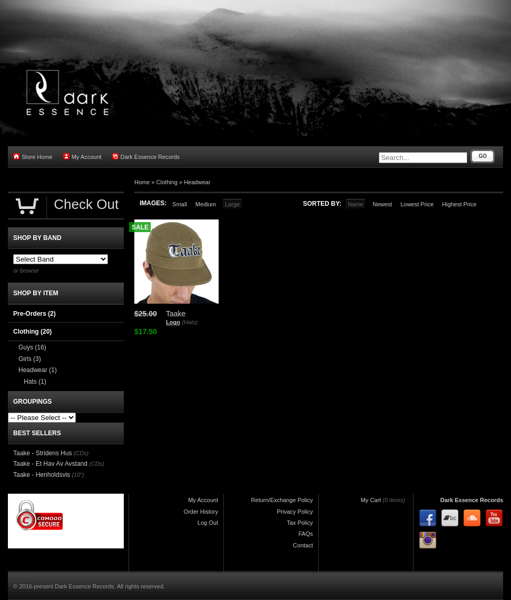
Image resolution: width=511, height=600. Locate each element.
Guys (32, 347)
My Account (82, 156)
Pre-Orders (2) (34, 313)
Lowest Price (417, 204)
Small (179, 204)
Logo (173, 322)
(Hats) (190, 322)
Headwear (197, 182)
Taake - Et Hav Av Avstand (50, 463)
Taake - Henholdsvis (41, 474)
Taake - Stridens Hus (42, 453)
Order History (201, 511)
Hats (35, 381)
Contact (303, 545)
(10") (78, 475)
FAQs (305, 534)
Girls (29, 359)
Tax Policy (300, 522)
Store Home (33, 156)
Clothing (167, 182)
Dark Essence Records (146, 156)
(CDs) (81, 453)
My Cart (371, 500)
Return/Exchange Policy (282, 500)
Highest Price (459, 204)
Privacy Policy (295, 511)
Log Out (208, 522)
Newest (382, 204)
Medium (205, 204)
